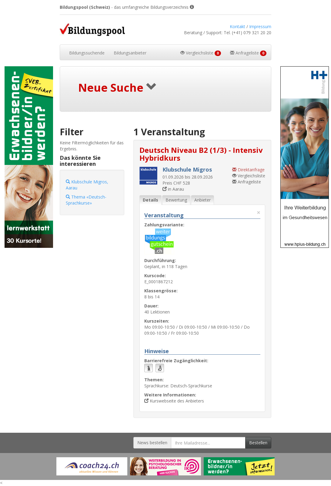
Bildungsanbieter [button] (130, 53)
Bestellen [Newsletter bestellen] (258, 442)
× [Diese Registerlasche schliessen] (258, 212)
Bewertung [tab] (176, 200)
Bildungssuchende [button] (87, 53)
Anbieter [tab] (202, 200)
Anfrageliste (246, 182)
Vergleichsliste (248, 176)
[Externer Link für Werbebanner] (91, 466)
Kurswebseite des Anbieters (174, 401)
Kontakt (237, 26)
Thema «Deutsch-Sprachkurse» (86, 200)
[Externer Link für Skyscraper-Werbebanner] (28, 157)
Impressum (260, 26)
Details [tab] (150, 200)
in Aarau (173, 189)
